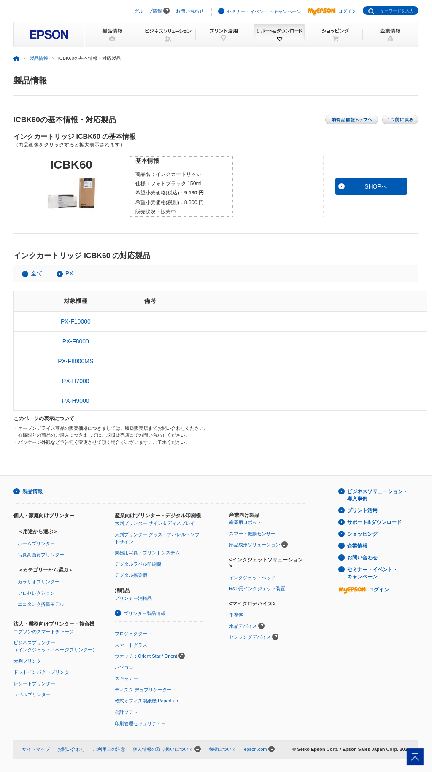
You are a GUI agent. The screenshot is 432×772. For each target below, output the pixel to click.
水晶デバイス (243, 626)
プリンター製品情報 (144, 613)
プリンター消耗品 (133, 598)
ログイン (332, 10)
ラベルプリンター (32, 694)
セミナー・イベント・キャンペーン (264, 11)
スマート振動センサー (252, 533)
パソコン (124, 667)
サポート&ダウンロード (374, 522)
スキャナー (126, 678)
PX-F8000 (75, 341)
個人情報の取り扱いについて (163, 749)
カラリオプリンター (38, 581)
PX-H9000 (75, 400)
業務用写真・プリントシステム (147, 552)
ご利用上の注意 (109, 749)
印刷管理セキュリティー (140, 723)
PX (69, 273)
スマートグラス (131, 645)
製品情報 (39, 58)
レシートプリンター (34, 683)
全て (37, 273)
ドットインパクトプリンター (44, 672)
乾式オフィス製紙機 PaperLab (146, 700)
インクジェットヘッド (252, 577)
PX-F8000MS (75, 361)
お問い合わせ (190, 10)
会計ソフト (126, 712)
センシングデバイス (250, 637)
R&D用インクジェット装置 (257, 588)
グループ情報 (148, 10)
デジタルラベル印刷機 (138, 564)
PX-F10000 (76, 321)
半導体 (236, 614)
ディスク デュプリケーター (143, 689)
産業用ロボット (245, 522)
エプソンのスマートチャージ (44, 631)
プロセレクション (36, 593)
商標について (222, 749)
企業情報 (357, 546)
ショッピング (362, 534)
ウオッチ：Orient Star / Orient (146, 656)
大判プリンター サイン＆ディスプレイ (155, 523)
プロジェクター (131, 633)
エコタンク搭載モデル (41, 604)
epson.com (255, 749)
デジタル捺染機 (131, 575)
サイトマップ (36, 749)
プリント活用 (362, 510)
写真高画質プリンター (41, 554)
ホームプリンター (36, 543)
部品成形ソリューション (254, 544)
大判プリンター (30, 661)
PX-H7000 (75, 381)
